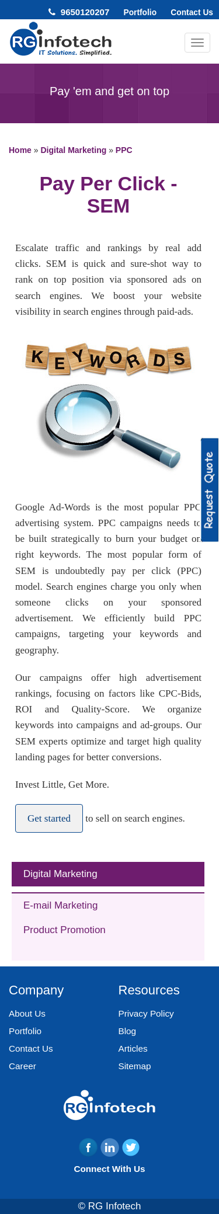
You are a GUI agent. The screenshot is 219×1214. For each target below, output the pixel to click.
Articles (133, 1048)
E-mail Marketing (60, 905)
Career (22, 1066)
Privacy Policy (146, 1013)
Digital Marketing (60, 873)
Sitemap (135, 1066)
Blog (128, 1031)
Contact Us (192, 12)
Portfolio (140, 12)
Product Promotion (64, 929)
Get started (49, 818)
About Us (27, 1013)
